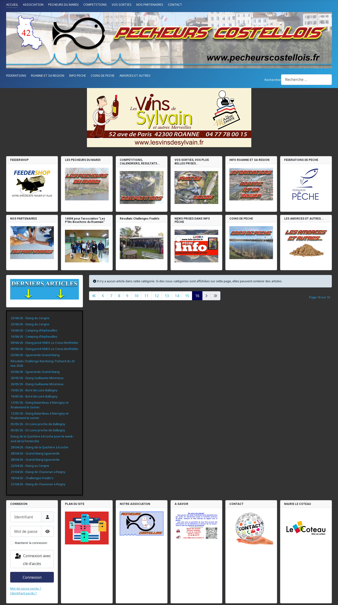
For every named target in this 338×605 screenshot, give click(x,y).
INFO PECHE (77, 75)
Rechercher (273, 80)
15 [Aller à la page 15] (187, 295)
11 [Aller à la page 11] (146, 295)
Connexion (32, 577)
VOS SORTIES (122, 4)
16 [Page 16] (197, 295)
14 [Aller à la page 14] (177, 295)
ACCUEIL (12, 4)
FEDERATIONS (16, 75)
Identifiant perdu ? (23, 593)
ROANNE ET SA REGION (47, 75)
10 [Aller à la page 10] (136, 295)
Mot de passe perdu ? (25, 588)
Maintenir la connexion (31, 543)
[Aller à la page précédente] (103, 295)
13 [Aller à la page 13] (167, 295)
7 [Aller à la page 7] (111, 295)
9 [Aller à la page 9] (127, 295)
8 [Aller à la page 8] (119, 295)
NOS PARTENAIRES (149, 4)
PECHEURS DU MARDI (63, 4)
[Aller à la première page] (94, 295)
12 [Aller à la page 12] (156, 295)
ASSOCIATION (33, 4)
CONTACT (175, 4)
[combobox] (306, 79)
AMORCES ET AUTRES (135, 75)
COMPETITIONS (95, 4)
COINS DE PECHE (103, 75)
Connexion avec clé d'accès (32, 559)
